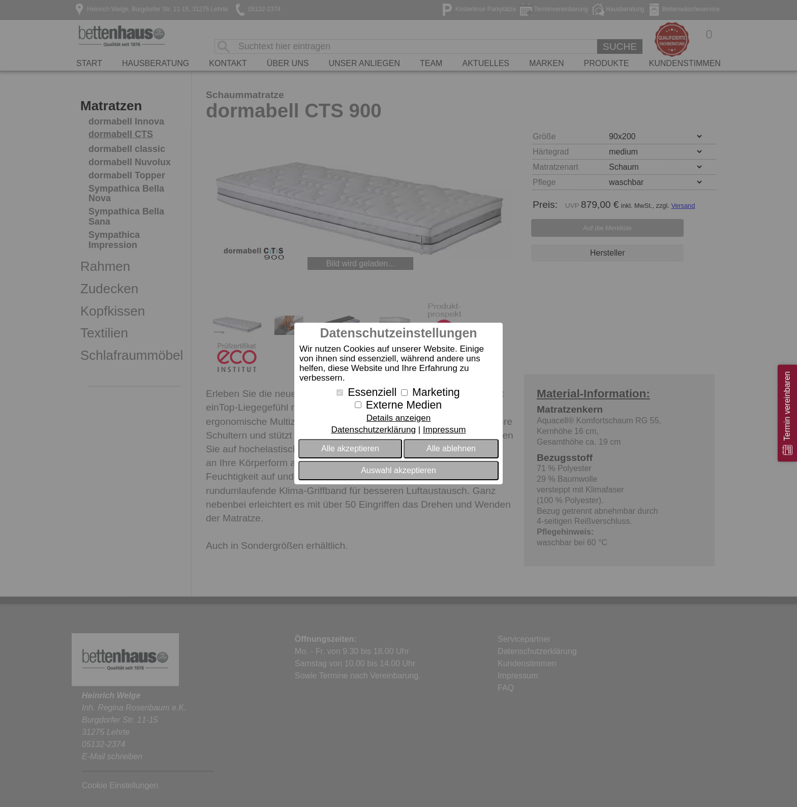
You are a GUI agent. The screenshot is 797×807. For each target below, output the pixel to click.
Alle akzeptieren (350, 448)
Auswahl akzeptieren (398, 470)
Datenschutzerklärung (373, 429)
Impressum (444, 429)
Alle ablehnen (451, 448)
